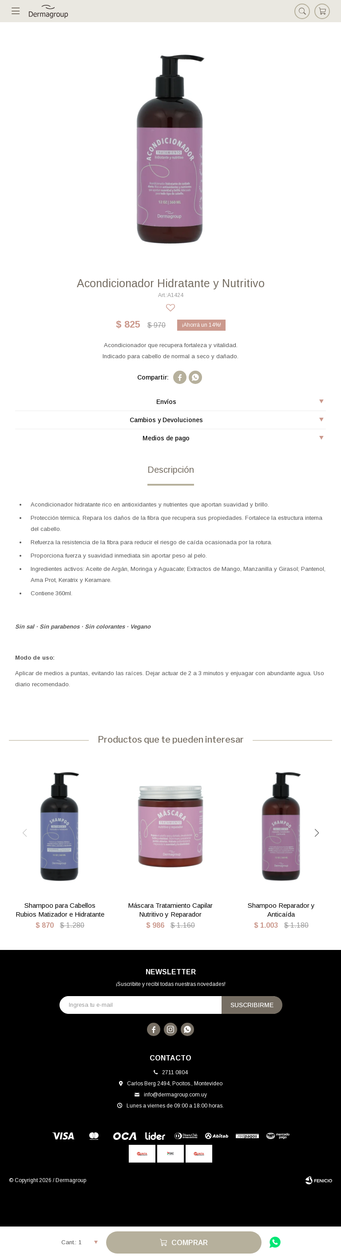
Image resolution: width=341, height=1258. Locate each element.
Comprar (189, 1242)
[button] (316, 833)
